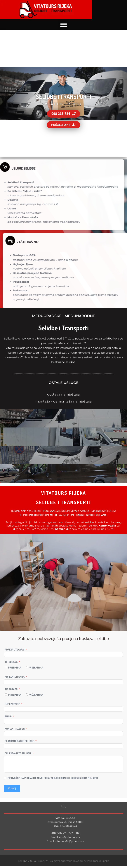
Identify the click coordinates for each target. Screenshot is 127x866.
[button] (63, 24)
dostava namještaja (63, 394)
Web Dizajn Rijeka (98, 860)
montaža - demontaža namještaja (63, 401)
